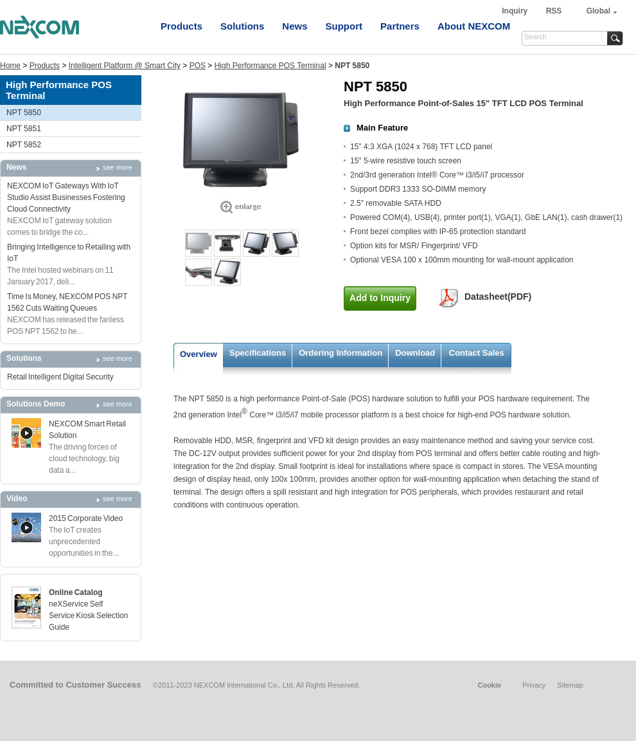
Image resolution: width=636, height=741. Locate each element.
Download (415, 353)
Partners (400, 26)
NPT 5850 (23, 112)
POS (198, 65)
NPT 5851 (23, 128)
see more (117, 167)
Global (598, 10)
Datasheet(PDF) (497, 296)
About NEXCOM (473, 26)
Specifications (257, 353)
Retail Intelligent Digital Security (60, 376)
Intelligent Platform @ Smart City (125, 65)
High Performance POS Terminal (270, 65)
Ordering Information (340, 353)
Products (181, 26)
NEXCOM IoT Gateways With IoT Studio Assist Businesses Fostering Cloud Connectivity (66, 197)
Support (344, 26)
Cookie (489, 685)
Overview (198, 354)
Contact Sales (476, 353)
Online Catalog (76, 592)
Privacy (533, 685)
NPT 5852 (23, 144)
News (294, 26)
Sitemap (570, 685)
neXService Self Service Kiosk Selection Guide (88, 615)
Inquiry (515, 10)
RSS (554, 10)
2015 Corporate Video (86, 518)
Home (10, 65)
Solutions (242, 26)
